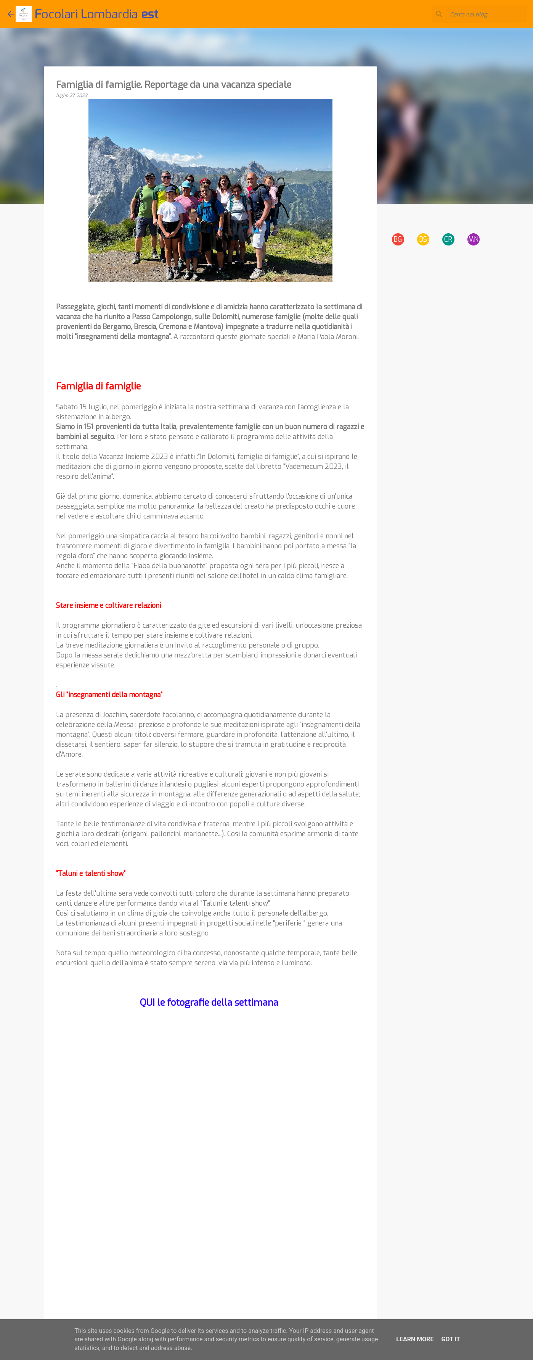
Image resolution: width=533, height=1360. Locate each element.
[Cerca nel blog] (487, 14)
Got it (450, 1339)
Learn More (414, 1339)
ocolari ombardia (96, 14)
